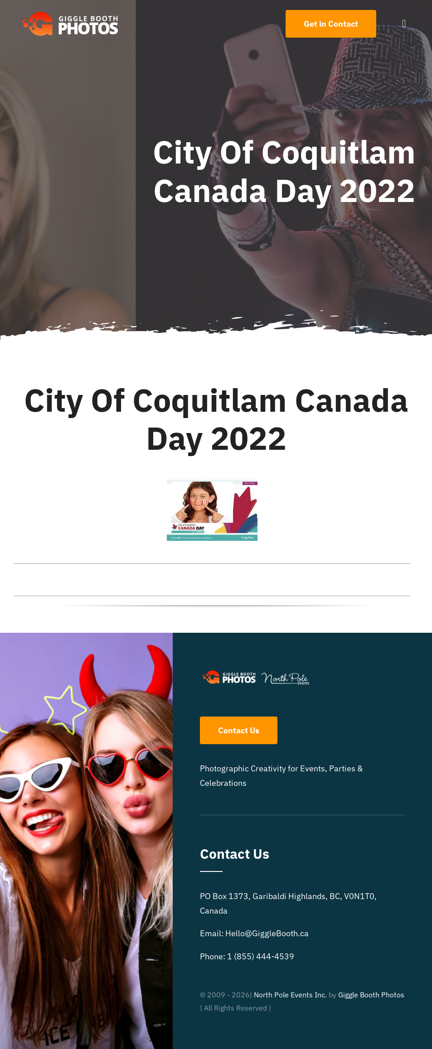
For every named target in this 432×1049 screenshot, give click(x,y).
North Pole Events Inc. (290, 994)
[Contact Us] (331, 24)
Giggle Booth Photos (371, 994)
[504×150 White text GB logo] (71, 10)
